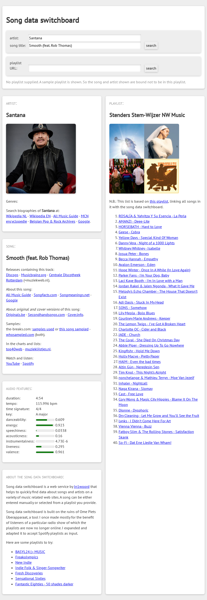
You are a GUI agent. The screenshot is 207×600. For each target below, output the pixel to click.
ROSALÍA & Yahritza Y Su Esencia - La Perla (152, 216)
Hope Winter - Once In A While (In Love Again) (154, 270)
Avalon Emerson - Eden (137, 264)
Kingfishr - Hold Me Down (139, 351)
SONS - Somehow (133, 307)
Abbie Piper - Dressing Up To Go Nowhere (151, 345)
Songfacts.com (45, 294)
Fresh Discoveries (29, 573)
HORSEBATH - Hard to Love (140, 226)
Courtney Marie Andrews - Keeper (144, 318)
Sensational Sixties (30, 578)
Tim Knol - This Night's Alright (142, 372)
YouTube (13, 363)
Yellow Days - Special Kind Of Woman (148, 237)
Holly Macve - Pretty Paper (139, 356)
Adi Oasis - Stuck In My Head (141, 302)
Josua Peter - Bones (134, 253)
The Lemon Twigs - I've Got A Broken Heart (152, 324)
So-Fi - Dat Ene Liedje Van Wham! (145, 442)
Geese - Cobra (129, 232)
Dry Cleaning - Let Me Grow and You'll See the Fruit (159, 415)
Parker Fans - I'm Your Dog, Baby (144, 275)
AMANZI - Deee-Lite (134, 221)
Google (84, 221)
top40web (14, 349)
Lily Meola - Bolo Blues (137, 313)
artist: (14, 38)
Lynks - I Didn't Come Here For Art (145, 421)
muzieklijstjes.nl (38, 349)
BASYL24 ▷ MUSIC (30, 551)
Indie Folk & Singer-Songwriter (40, 567)
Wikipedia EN (40, 216)
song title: (18, 45)
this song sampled (74, 329)
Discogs (12, 274)
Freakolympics (26, 557)
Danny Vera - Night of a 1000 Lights (147, 243)
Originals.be (15, 314)
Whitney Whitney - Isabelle (139, 248)
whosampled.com (20, 334)
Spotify (28, 363)
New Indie (23, 562)
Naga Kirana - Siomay (136, 388)
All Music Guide (65, 216)
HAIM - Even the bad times (140, 361)
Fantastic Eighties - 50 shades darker (44, 584)
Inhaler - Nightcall (133, 383)
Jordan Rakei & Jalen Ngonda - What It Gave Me (156, 286)
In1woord (82, 486)
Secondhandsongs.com (46, 314)
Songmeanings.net (75, 294)
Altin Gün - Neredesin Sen (139, 367)
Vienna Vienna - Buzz (135, 426)
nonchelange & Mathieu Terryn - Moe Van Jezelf (156, 377)
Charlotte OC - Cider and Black (142, 329)
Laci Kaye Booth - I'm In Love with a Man (151, 280)
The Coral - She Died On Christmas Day (149, 340)
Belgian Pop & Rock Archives (52, 221)
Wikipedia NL (16, 216)
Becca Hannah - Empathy (138, 259)
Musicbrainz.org (33, 274)
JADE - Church (129, 334)
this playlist (159, 201)
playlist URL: (15, 65)
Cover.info (75, 314)
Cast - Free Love (131, 394)
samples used (43, 329)
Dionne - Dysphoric (133, 410)
